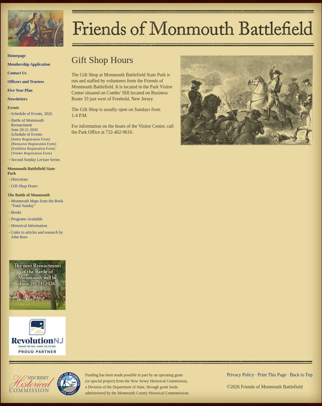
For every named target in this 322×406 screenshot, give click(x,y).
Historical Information (29, 225)
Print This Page (272, 374)
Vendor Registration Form (31, 153)
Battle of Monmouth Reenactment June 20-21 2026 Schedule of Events (27, 127)
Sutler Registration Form (30, 139)
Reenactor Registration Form (33, 144)
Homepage (17, 55)
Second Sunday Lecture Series (35, 159)
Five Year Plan (20, 90)
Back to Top (301, 374)
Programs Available (27, 219)
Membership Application (29, 64)
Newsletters (17, 99)
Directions (19, 179)
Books (16, 212)
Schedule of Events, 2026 (31, 113)
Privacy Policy (240, 374)
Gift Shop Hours (24, 186)
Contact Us (17, 73)
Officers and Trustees (26, 81)
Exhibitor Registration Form (33, 148)
